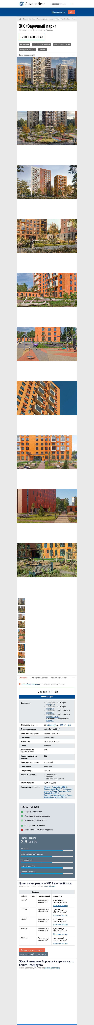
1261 (58, 4)
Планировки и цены (41, 44)
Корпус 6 (50, 721)
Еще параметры (58, 12)
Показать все (49, 886)
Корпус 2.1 (50, 705)
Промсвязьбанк (64, 791)
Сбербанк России (65, 795)
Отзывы (42, 49)
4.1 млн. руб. (51, 725)
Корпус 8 (50, 713)
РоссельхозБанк (50, 795)
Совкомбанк (49, 797)
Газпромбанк (49, 789)
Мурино (22, 30)
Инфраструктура (27, 49)
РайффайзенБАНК (51, 793)
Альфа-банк (57, 787)
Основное (24, 44)
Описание (23, 678)
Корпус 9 (50, 709)
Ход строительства (62, 44)
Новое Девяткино (52, 968)
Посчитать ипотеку (60, 906)
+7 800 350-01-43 (31, 37)
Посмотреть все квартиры (32, 950)
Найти (71, 12)
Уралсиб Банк (60, 797)
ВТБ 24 (65, 787)
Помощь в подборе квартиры (33, 954)
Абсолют (47, 787)
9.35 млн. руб (65, 725)
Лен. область (27, 684)
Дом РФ (59, 789)
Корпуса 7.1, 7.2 (52, 717)
